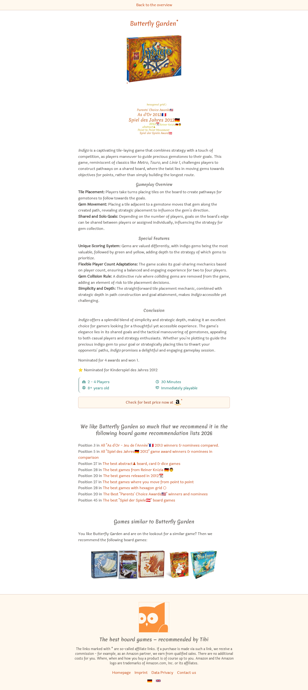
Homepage (121, 673)
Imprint (141, 673)
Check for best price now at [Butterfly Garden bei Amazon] (154, 402)
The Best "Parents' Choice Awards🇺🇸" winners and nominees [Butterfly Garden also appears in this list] (155, 494)
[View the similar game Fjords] (127, 564)
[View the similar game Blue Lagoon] (203, 564)
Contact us (186, 673)
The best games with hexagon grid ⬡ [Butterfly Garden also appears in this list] (134, 488)
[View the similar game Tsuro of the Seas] (104, 564)
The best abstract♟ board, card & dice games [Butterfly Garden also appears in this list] (141, 464)
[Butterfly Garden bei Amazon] (154, 61)
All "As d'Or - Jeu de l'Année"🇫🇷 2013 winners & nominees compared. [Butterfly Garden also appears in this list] (160, 445)
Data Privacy (162, 673)
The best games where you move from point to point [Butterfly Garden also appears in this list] (148, 482)
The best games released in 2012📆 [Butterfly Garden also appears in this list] (133, 476)
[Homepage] (154, 617)
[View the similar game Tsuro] (151, 564)
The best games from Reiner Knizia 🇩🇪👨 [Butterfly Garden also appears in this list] (138, 470)
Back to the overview (154, 5)
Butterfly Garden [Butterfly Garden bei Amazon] (154, 23)
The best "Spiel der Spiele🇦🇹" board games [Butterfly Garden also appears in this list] (139, 500)
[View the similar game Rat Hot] (177, 564)
